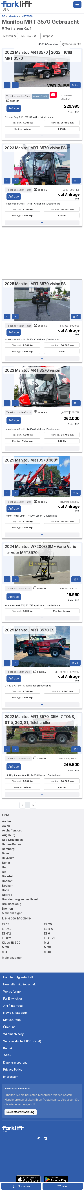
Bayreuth (8, 858)
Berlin (6, 862)
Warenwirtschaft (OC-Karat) (22, 1041)
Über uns (9, 1027)
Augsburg (8, 835)
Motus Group (12, 1020)
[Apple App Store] (28, 1179)
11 (76, 180)
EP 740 (7, 929)
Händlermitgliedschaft (18, 977)
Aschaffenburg (12, 830)
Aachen (7, 821)
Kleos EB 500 (11, 942)
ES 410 (48, 929)
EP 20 (48, 924)
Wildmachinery (13, 1034)
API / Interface (13, 1005)
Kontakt (8, 1048)
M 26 (5, 947)
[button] (42, 136)
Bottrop (7, 895)
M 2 (46, 942)
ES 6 (47, 933)
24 (75, 663)
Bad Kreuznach (12, 839)
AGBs (7, 1055)
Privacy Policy (12, 1069)
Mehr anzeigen (12, 913)
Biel (4, 872)
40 (75, 85)
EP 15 (5, 924)
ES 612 (6, 938)
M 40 (47, 952)
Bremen (7, 908)
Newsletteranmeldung (20, 1112)
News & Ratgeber (15, 1012)
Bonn (5, 890)
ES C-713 (50, 938)
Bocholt (7, 881)
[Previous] (22, 805)
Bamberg (8, 849)
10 (75, 316)
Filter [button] (63, 1186)
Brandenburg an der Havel (20, 899)
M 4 (4, 952)
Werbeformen (12, 991)
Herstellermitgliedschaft (19, 984)
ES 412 (6, 933)
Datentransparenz (15, 1062)
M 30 (47, 947)
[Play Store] (55, 1179)
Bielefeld (8, 876)
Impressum (10, 1076)
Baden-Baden (11, 844)
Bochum (7, 885)
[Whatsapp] (39, 1140)
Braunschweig (11, 904)
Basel (6, 853)
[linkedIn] (45, 1140)
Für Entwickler (12, 998)
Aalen (6, 826)
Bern (5, 867)
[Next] (33, 805)
